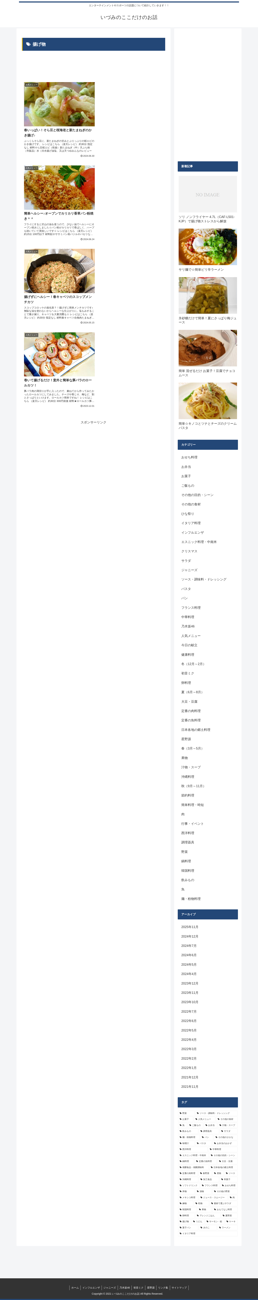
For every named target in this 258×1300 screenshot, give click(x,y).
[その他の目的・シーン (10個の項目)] (223, 1155)
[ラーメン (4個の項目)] (228, 1227)
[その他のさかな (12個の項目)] (226, 1137)
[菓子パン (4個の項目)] (188, 1227)
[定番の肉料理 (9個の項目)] (188, 1173)
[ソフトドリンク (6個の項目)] (189, 1185)
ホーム (74, 1287)
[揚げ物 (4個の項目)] (184, 1221)
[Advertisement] (93, 66)
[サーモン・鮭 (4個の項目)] (214, 1221)
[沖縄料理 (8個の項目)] (188, 1179)
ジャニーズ (109, 1287)
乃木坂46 (125, 1287)
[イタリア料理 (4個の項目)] (208, 1233)
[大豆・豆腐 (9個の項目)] (228, 1161)
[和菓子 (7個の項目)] (229, 1179)
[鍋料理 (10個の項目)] (186, 1161)
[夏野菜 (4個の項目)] (229, 1215)
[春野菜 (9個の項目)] (205, 1173)
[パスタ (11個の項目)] (203, 1143)
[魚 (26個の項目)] (182, 1125)
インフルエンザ (90, 1287)
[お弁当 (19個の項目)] (210, 1125)
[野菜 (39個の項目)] (186, 1113)
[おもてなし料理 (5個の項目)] (225, 1209)
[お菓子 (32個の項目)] (185, 1119)
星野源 (151, 1287)
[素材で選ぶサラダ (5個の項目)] (224, 1203)
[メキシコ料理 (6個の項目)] (188, 1197)
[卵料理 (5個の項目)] (186, 1215)
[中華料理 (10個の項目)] (223, 1149)
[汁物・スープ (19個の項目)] (228, 1125)
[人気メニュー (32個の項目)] (204, 1119)
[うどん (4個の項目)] (198, 1221)
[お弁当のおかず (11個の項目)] (225, 1143)
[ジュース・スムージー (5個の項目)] (213, 1197)
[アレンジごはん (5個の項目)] (207, 1215)
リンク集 (164, 1287)
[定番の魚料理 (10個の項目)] (206, 1161)
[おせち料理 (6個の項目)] (229, 1185)
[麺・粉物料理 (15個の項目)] (189, 1137)
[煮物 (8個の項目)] (218, 1173)
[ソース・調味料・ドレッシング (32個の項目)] (216, 1113)
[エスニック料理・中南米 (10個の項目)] (193, 1155)
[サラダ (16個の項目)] (229, 1131)
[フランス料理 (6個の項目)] (210, 1185)
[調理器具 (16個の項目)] (209, 1131)
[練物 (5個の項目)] (185, 1203)
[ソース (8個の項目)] (231, 1173)
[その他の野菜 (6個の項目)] (225, 1191)
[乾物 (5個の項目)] (201, 1203)
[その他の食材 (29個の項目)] (227, 1119)
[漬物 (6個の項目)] (203, 1191)
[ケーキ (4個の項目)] (231, 1221)
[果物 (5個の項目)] (204, 1209)
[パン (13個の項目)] (206, 1137)
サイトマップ (179, 1287)
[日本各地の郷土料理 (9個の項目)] (223, 1167)
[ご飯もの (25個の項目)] (195, 1125)
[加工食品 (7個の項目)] (209, 1179)
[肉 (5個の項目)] (233, 1197)
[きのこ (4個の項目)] (208, 1227)
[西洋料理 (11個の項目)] (192, 1149)
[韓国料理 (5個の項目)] (187, 1209)
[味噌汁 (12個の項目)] (186, 1143)
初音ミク (138, 1287)
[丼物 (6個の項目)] (186, 1191)
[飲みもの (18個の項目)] (188, 1131)
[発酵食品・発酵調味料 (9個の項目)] (193, 1167)
